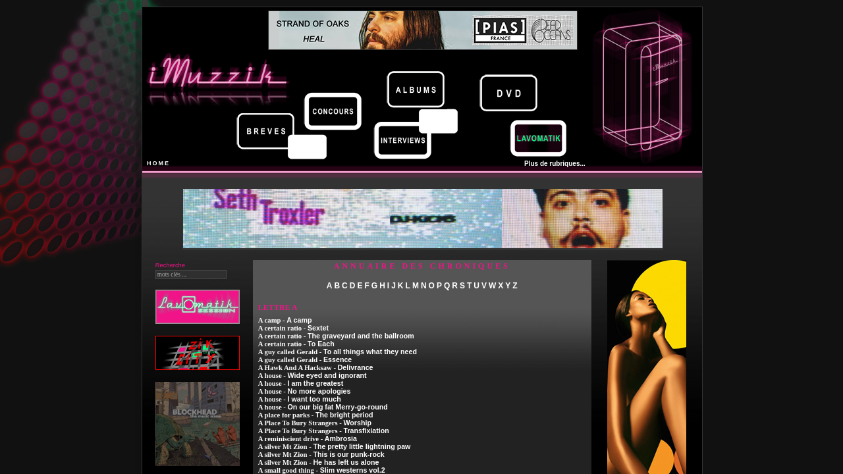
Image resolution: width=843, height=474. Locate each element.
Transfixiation (366, 430)
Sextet (318, 328)
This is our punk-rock (348, 454)
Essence (337, 359)
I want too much (314, 399)
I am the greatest (316, 383)
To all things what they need (370, 352)
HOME (158, 163)
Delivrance (355, 367)
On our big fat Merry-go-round (338, 407)
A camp (299, 320)
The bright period (344, 415)
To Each (321, 344)
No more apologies (319, 391)
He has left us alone (346, 462)
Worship (357, 423)
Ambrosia (341, 438)
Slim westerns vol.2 (352, 470)
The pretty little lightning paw (361, 446)
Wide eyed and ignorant (327, 375)
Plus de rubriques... (554, 163)
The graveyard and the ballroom (361, 336)
